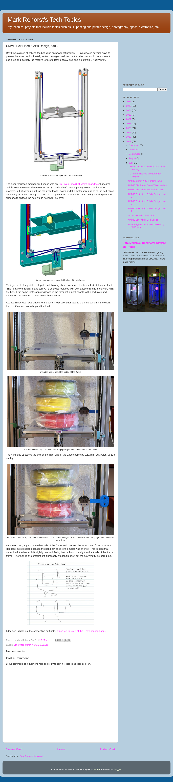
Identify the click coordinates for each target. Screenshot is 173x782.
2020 (129, 128)
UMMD (37, 645)
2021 (129, 123)
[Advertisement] (145, 58)
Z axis (45, 645)
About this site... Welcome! (141, 215)
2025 (129, 106)
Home (61, 749)
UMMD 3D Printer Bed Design (143, 220)
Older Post (107, 749)
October (133, 149)
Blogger (117, 769)
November (134, 145)
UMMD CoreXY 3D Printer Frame (145, 181)
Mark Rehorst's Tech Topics (44, 19)
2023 (129, 115)
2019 (129, 132)
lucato (97, 769)
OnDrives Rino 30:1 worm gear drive (78, 184)
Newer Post (14, 749)
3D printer (19, 645)
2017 (129, 141)
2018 (129, 137)
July (131, 163)
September (135, 154)
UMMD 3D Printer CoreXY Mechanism (147, 185)
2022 (129, 119)
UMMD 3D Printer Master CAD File (145, 189)
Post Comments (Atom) (31, 756)
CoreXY (29, 645)
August (133, 158)
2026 (129, 101)
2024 (129, 110)
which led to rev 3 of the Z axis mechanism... (81, 631)
